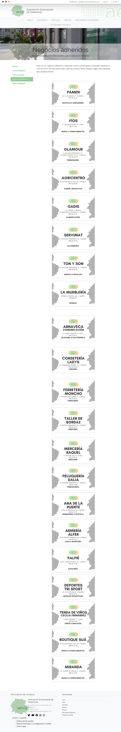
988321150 (74, 2)
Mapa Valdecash (18, 83)
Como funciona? (19, 71)
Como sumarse (18, 75)
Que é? (15, 66)
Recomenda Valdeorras (87, 20)
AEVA (63, 702)
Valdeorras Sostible (60, 25)
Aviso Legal (21, 726)
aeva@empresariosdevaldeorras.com (89, 2)
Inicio (63, 699)
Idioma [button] (105, 2)
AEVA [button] (29, 20)
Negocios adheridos (20, 79)
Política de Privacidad (25, 721)
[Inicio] (22, 20)
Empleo (67, 20)
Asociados (42, 20)
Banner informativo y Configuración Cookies (34, 724)
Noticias (56, 20)
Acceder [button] (114, 2)
